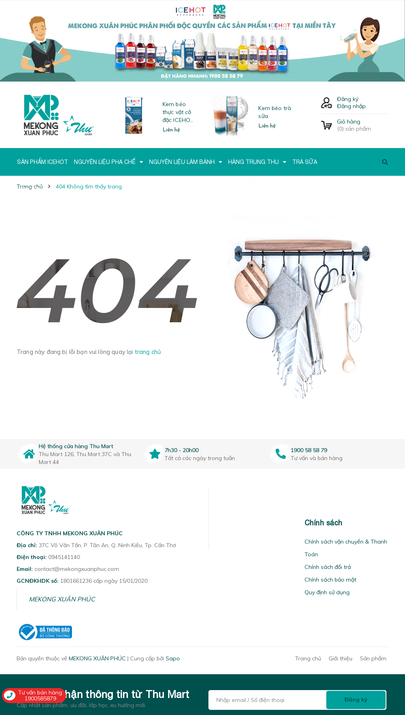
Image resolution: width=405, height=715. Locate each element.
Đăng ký (347, 99)
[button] (218, 523)
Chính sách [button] (324, 523)
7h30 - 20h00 (182, 450)
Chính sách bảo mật (330, 579)
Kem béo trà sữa (274, 112)
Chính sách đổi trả (328, 566)
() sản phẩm (362, 125)
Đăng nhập (351, 106)
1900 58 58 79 (309, 450)
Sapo (173, 658)
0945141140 (64, 557)
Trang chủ (308, 658)
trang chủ (148, 352)
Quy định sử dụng (327, 592)
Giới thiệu (340, 658)
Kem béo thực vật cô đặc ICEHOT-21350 (179, 112)
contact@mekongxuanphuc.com (76, 568)
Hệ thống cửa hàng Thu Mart (76, 446)
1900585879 (40, 698)
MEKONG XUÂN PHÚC (62, 599)
